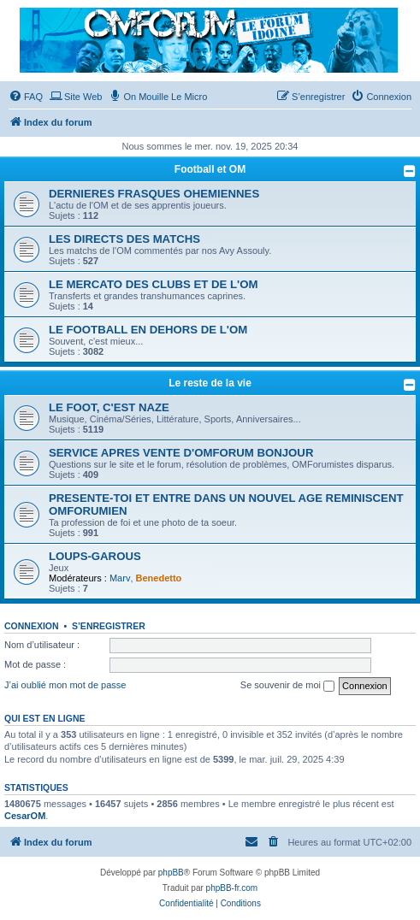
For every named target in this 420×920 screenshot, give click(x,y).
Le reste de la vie (210, 383)
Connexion (31, 626)
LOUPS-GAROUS (95, 556)
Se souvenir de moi (287, 686)
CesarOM (24, 816)
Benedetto (159, 578)
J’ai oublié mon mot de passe (65, 685)
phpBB (171, 872)
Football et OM (210, 169)
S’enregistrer (108, 626)
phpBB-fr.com (232, 888)
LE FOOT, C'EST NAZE (109, 407)
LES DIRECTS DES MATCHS (124, 239)
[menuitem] (26, 96)
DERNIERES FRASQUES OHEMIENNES (154, 193)
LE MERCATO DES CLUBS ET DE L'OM (153, 284)
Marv (119, 578)
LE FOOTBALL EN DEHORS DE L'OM (148, 329)
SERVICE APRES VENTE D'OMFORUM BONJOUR (181, 452)
